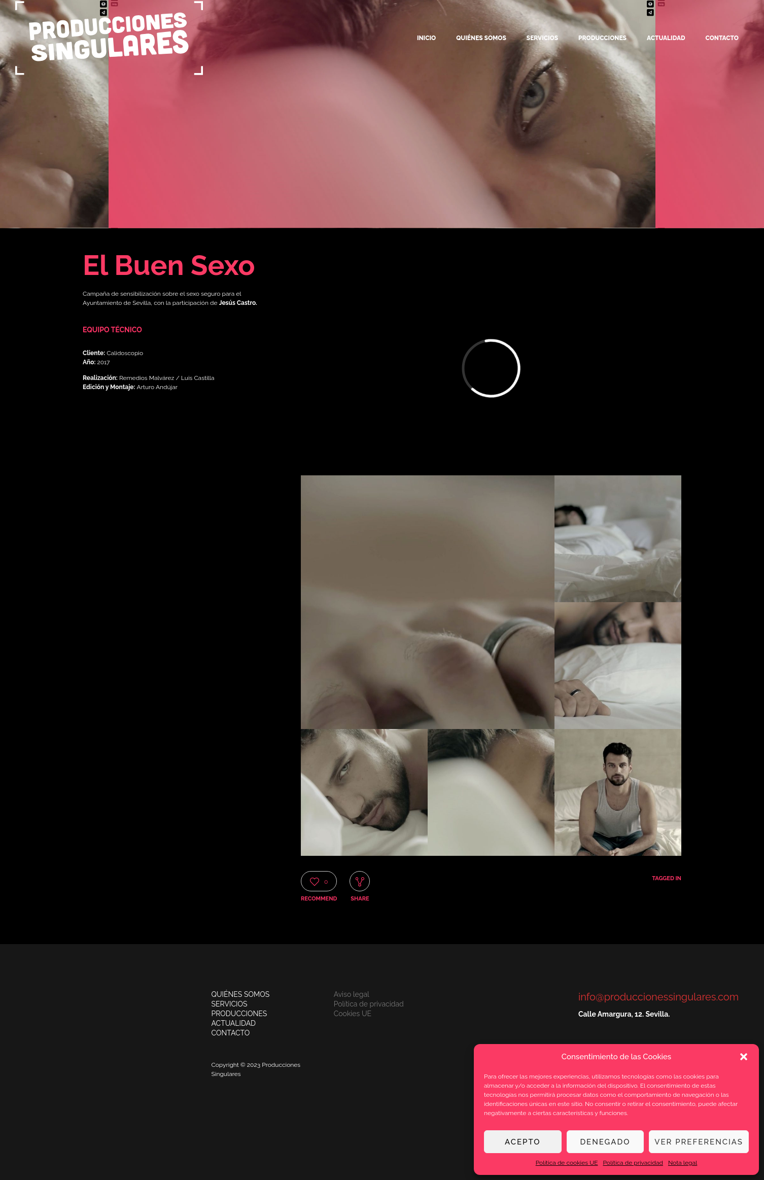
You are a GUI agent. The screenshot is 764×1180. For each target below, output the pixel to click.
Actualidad (666, 38)
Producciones (602, 38)
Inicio (426, 38)
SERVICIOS (230, 1004)
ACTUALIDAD (234, 1023)
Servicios (542, 38)
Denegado (605, 1142)
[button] (744, 1057)
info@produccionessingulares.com (658, 997)
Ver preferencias (698, 1142)
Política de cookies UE (567, 1162)
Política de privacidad (633, 1162)
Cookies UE (352, 1014)
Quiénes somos (481, 38)
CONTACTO (231, 1033)
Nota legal (682, 1162)
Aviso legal (351, 994)
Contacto (722, 38)
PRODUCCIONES (239, 1014)
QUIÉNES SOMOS (241, 994)
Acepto (523, 1142)
